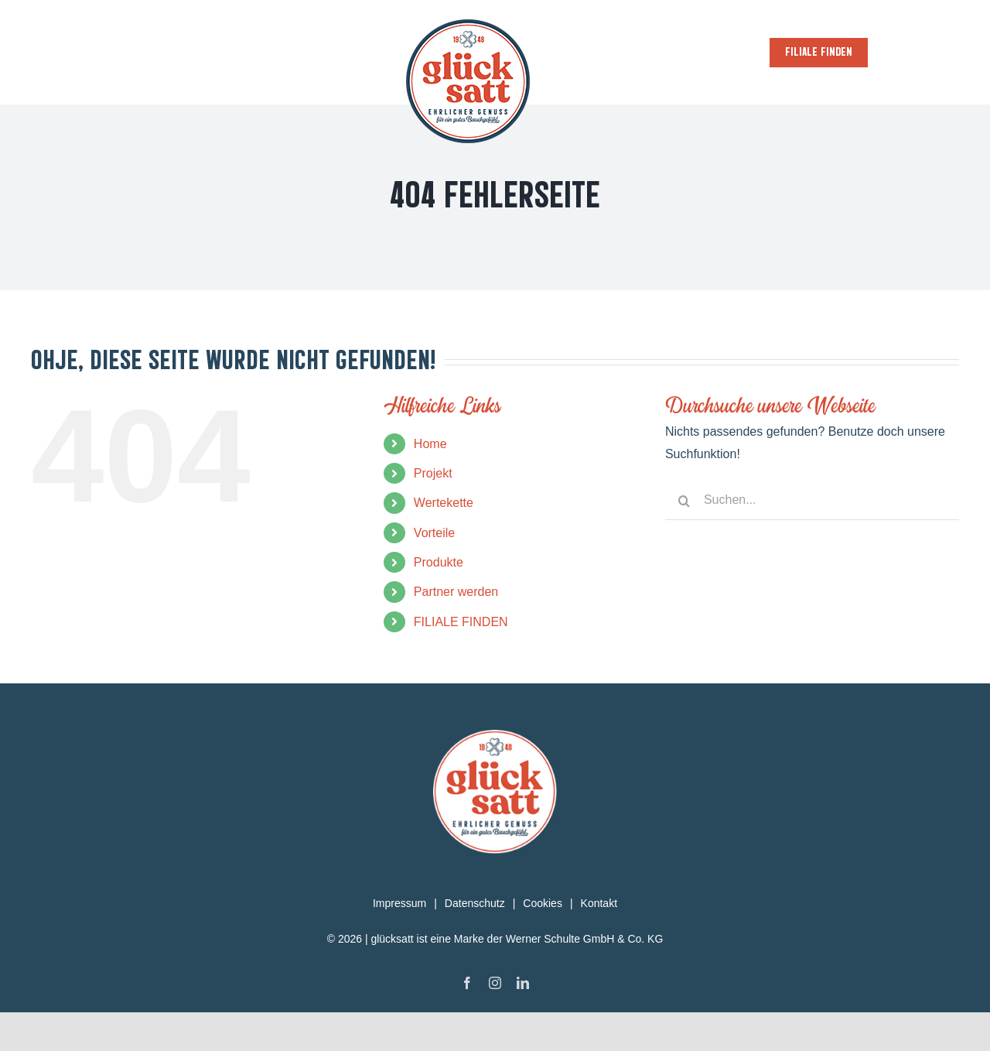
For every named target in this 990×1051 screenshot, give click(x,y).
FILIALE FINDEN (461, 621)
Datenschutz (475, 903)
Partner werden (456, 591)
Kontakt (599, 903)
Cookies (542, 903)
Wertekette (443, 502)
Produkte (438, 562)
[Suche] (684, 500)
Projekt (433, 473)
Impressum (399, 903)
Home (430, 443)
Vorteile (434, 532)
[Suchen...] (812, 500)
